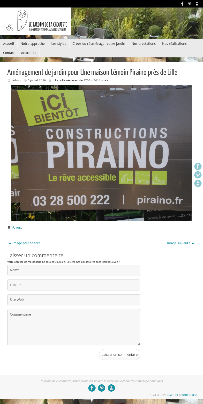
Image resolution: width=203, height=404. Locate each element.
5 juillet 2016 (37, 80)
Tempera (172, 395)
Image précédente (25, 243)
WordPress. (189, 395)
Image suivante (180, 243)
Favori (16, 227)
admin (16, 80)
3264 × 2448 (91, 80)
